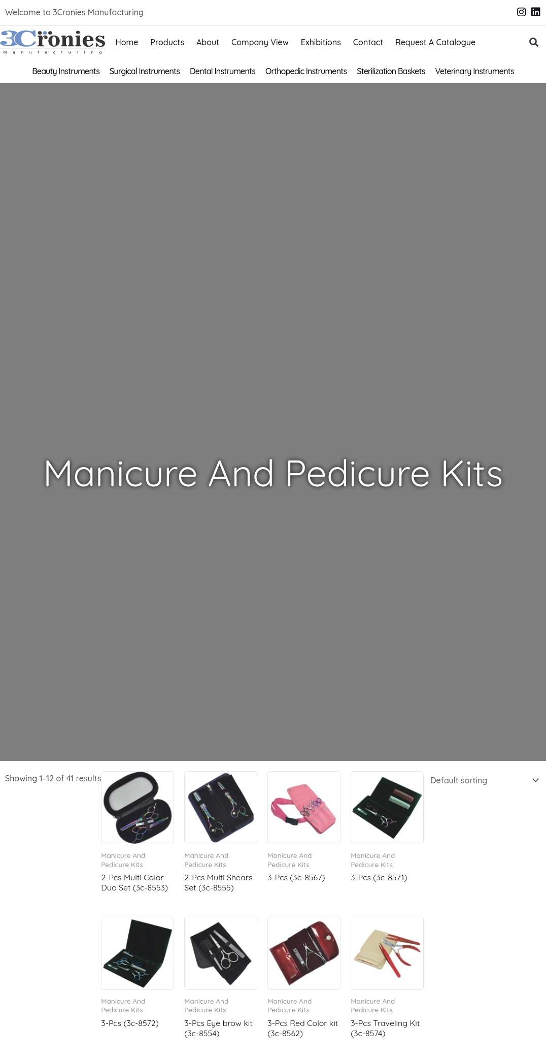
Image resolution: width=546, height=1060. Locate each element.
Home (126, 42)
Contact (368, 42)
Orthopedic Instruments (306, 71)
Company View (260, 42)
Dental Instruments (222, 71)
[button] (534, 42)
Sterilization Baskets (391, 71)
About (207, 42)
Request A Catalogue (435, 42)
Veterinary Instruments (474, 71)
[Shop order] (482, 780)
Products (167, 42)
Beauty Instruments (65, 71)
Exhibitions (321, 42)
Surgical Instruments (145, 71)
